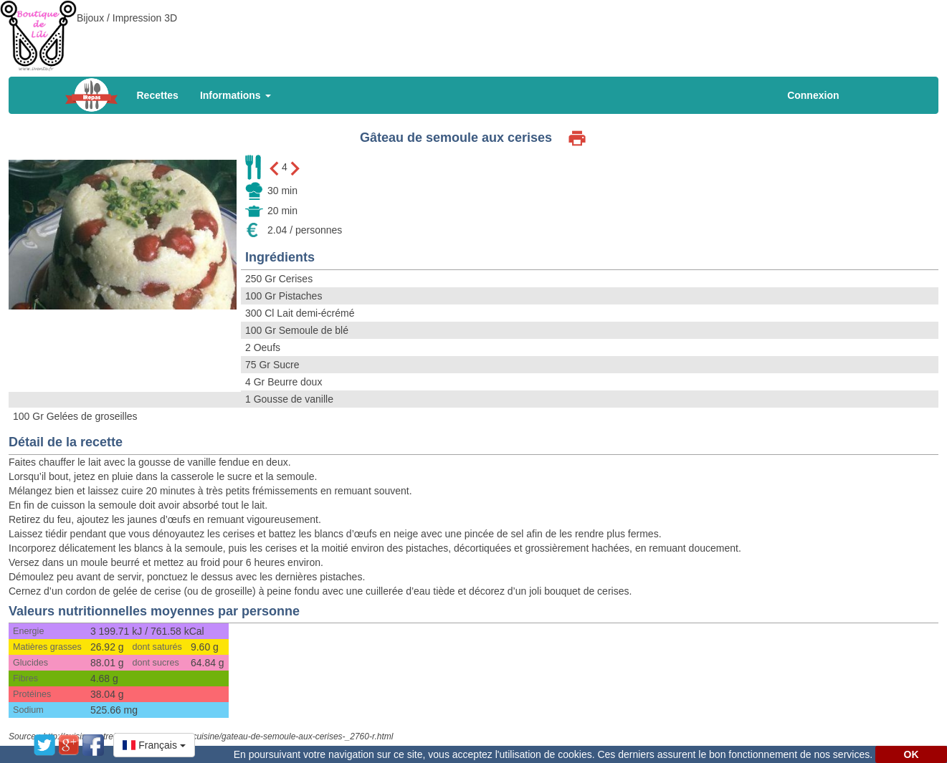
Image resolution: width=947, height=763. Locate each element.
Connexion (813, 95)
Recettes (158, 95)
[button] (154, 745)
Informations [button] (235, 95)
